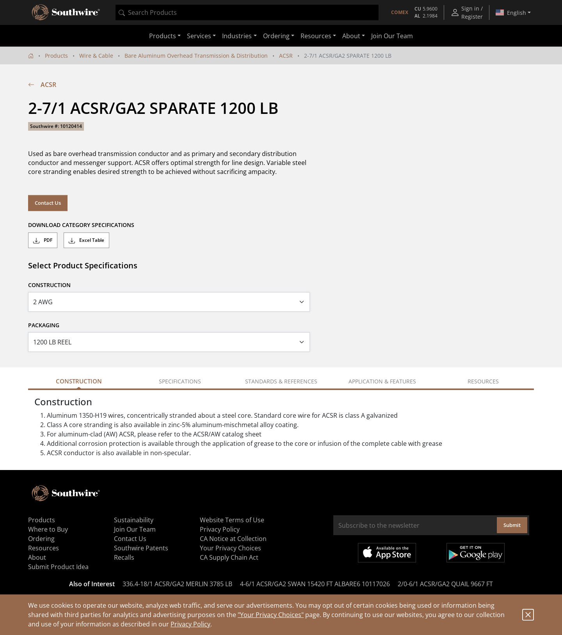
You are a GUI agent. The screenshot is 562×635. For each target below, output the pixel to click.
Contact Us (48, 202)
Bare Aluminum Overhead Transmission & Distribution (196, 55)
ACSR (286, 55)
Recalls (124, 557)
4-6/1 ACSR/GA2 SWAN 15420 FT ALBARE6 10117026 (315, 584)
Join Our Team (392, 36)
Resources (43, 548)
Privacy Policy (190, 624)
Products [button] (162, 36)
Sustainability (133, 520)
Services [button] (199, 36)
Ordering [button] (276, 36)
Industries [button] (237, 36)
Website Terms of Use (232, 520)
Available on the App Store (387, 552)
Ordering (41, 538)
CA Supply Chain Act (229, 557)
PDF (42, 240)
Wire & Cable (96, 55)
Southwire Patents (141, 548)
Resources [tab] (483, 381)
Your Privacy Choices (230, 548)
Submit (512, 525)
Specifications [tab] (180, 381)
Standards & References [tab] (281, 381)
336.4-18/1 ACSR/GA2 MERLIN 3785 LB (177, 584)
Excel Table (86, 240)
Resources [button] (316, 36)
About (37, 557)
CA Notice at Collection (233, 538)
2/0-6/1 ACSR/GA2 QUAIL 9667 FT (445, 584)
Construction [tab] (79, 381)
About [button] (351, 36)
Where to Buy (48, 529)
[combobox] (247, 12)
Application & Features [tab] (382, 381)
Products (56, 55)
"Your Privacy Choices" (271, 614)
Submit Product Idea (58, 566)
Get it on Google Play (475, 552)
